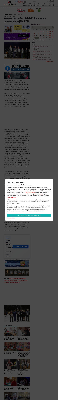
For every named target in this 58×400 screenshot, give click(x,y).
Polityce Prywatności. (39, 210)
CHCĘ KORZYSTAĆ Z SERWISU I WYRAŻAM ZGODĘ (29, 215)
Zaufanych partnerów (30, 192)
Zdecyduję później (11, 218)
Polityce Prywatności (38, 194)
